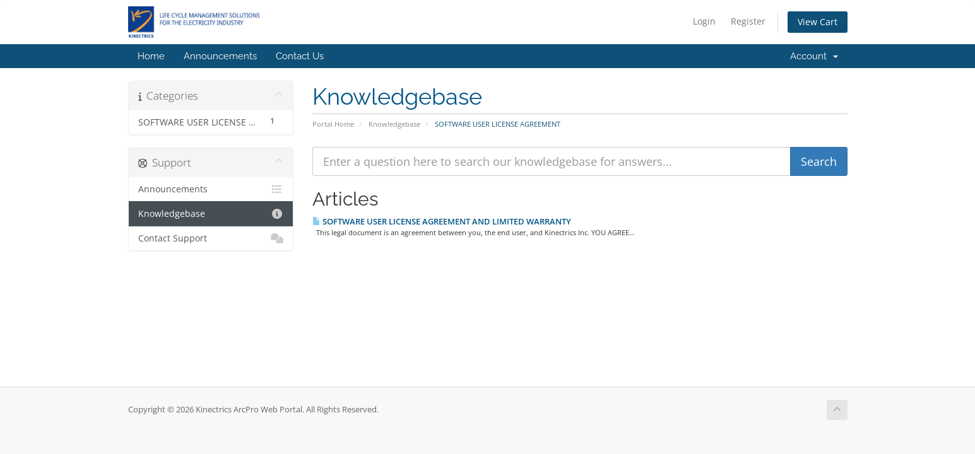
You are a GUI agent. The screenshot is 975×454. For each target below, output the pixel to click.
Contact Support (211, 238)
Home (151, 56)
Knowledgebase (394, 124)
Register (748, 21)
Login (704, 21)
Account (814, 56)
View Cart (817, 22)
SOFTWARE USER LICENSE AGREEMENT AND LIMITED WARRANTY (441, 221)
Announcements (220, 56)
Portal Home (333, 124)
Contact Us (300, 56)
